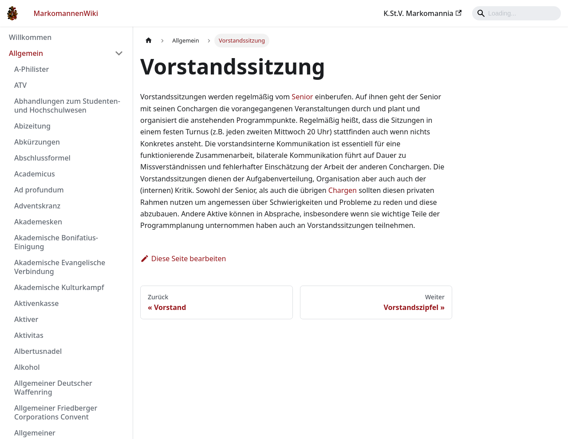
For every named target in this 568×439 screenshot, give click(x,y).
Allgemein (26, 53)
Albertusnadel (38, 351)
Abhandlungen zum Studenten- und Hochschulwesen (67, 105)
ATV (20, 85)
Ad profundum (39, 190)
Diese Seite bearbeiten (183, 258)
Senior (302, 97)
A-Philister (31, 69)
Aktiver (26, 319)
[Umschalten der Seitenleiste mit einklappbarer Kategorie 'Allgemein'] (119, 53)
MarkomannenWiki (66, 13)
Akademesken (38, 222)
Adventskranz (37, 206)
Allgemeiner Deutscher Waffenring (53, 387)
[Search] (516, 13)
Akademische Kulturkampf (59, 287)
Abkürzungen (37, 142)
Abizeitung (32, 126)
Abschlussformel (42, 158)
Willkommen (30, 37)
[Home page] (148, 40)
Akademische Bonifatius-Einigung (56, 242)
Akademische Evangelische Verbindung (59, 267)
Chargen (342, 190)
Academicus (34, 174)
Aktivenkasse (36, 303)
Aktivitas (28, 335)
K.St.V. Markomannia (422, 13)
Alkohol (27, 367)
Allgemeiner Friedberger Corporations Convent (55, 412)
